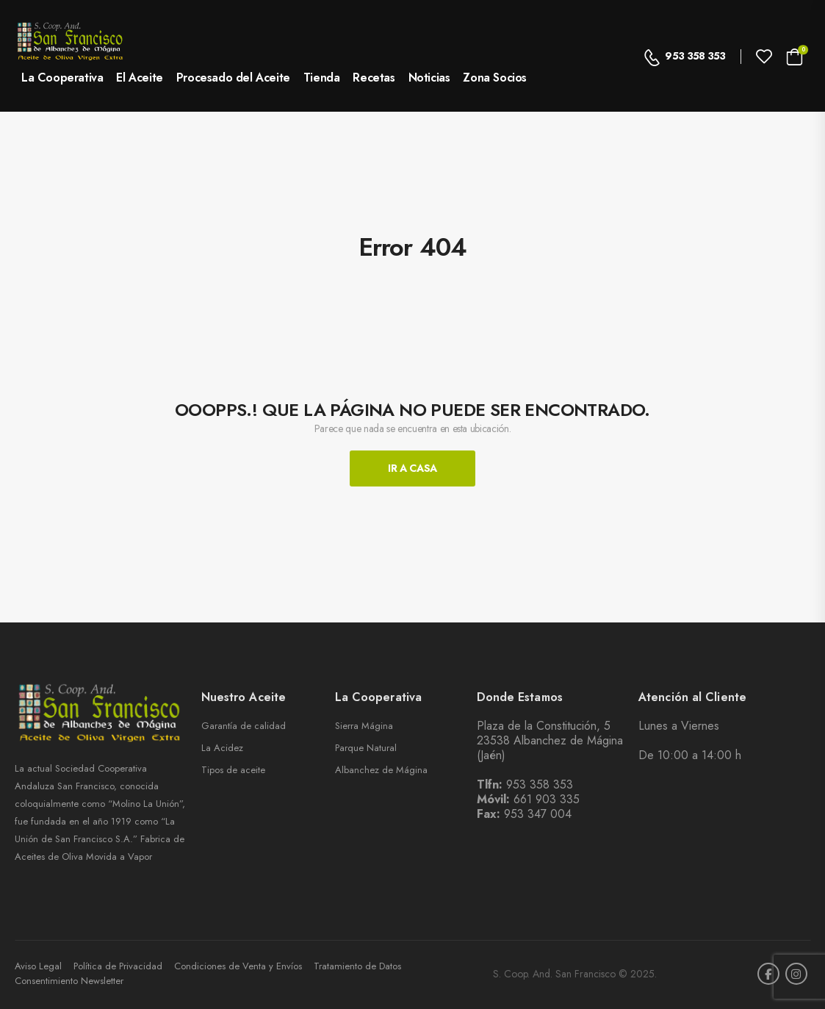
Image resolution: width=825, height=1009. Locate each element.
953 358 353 (685, 56)
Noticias (429, 77)
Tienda (321, 77)
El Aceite (139, 77)
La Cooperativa (62, 77)
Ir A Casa (412, 468)
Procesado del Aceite (233, 77)
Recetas (374, 77)
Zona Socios (495, 77)
